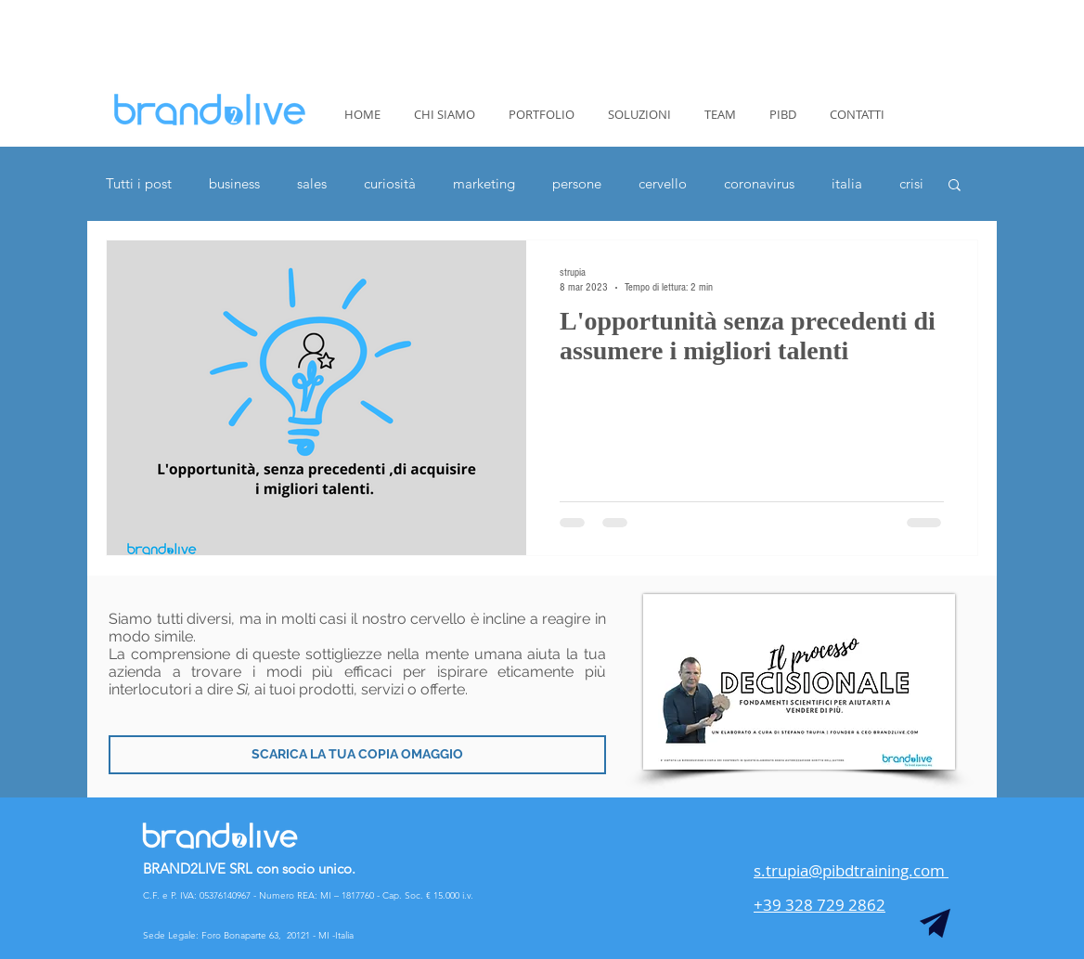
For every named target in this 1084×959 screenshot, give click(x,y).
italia (847, 183)
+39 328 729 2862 (819, 904)
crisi (911, 183)
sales (312, 183)
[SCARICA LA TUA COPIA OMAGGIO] (357, 754)
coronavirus (759, 183)
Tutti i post (139, 183)
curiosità (390, 183)
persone (576, 183)
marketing (484, 183)
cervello (663, 183)
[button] (954, 186)
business (234, 183)
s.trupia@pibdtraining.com (851, 870)
